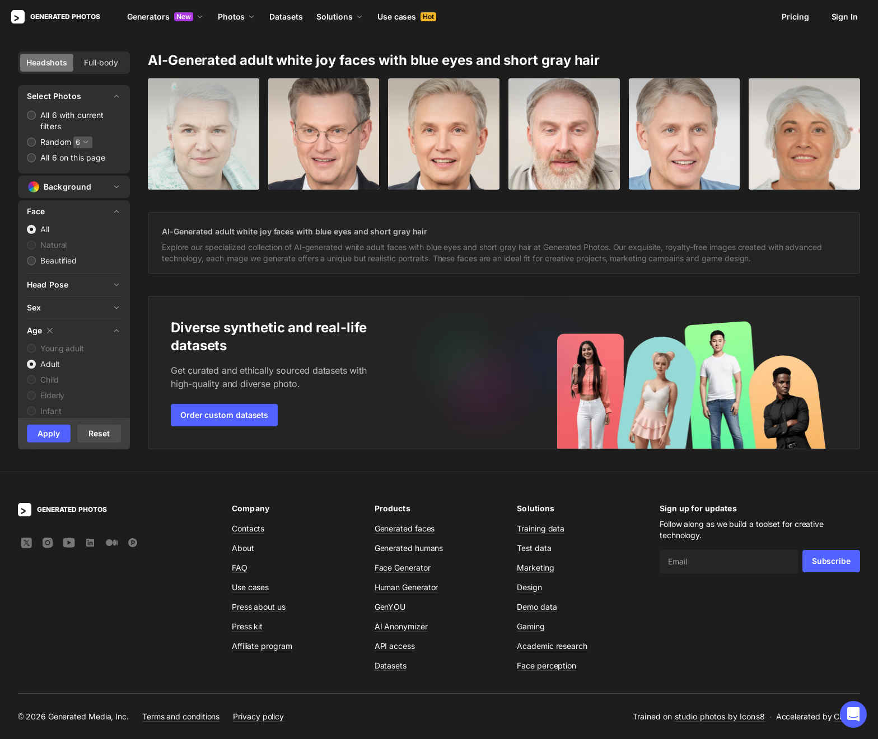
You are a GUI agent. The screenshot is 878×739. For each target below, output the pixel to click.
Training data (540, 528)
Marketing (535, 567)
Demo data (537, 606)
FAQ (239, 567)
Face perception (546, 665)
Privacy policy (258, 716)
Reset (99, 433)
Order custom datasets (224, 415)
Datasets (285, 16)
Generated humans (409, 548)
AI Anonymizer (401, 626)
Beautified (58, 260)
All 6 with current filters (72, 120)
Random (55, 142)
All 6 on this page (73, 157)
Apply (49, 433)
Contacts (248, 528)
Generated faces (405, 528)
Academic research (552, 646)
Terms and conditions (181, 716)
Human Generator (406, 587)
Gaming (531, 626)
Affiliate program (262, 646)
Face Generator (403, 567)
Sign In (845, 16)
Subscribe (831, 561)
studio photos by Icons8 (720, 716)
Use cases (406, 16)
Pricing (795, 16)
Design (529, 587)
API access (395, 646)
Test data (534, 548)
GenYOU (390, 606)
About (243, 548)
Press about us (259, 606)
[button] (853, 714)
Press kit (247, 626)
